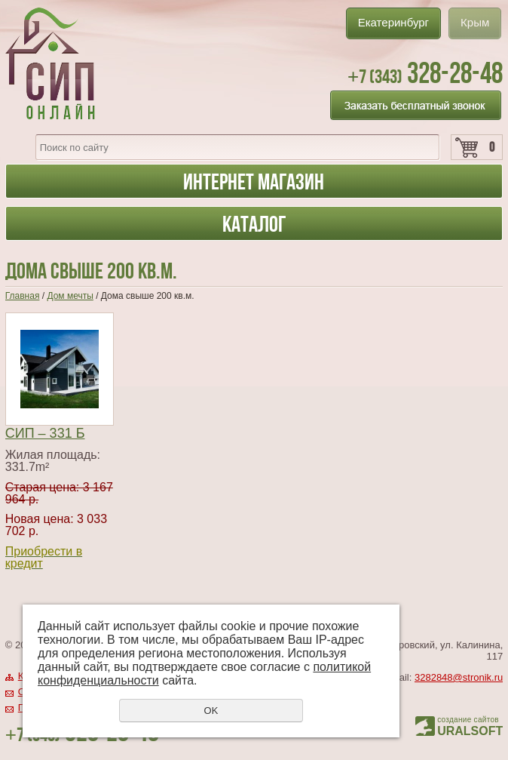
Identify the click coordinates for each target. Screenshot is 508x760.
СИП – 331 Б (45, 433)
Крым (475, 22)
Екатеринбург (393, 22)
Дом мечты (70, 296)
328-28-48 (425, 73)
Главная (22, 296)
